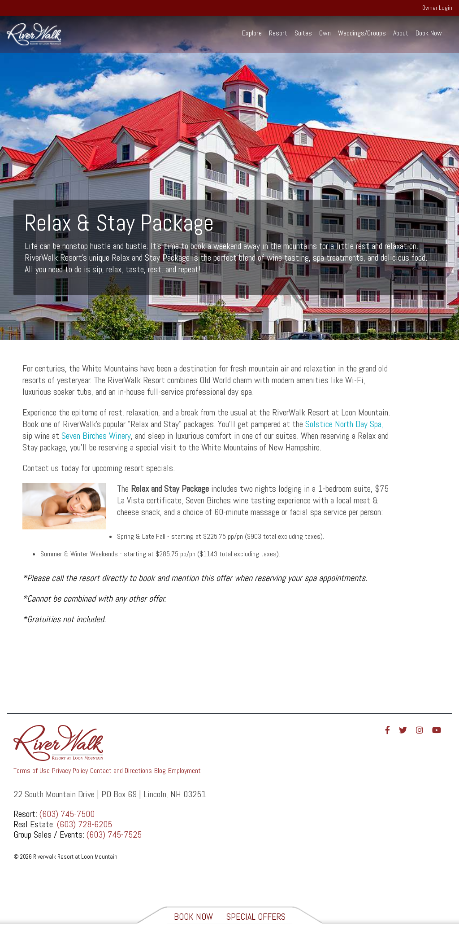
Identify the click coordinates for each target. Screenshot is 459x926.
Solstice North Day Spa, (344, 424)
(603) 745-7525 (114, 834)
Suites (303, 33)
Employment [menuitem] (184, 770)
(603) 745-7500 (67, 814)
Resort (278, 33)
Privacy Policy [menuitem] (70, 770)
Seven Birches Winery (96, 435)
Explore (252, 33)
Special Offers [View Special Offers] (256, 916)
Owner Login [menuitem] (437, 8)
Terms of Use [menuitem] (31, 770)
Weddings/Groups (362, 33)
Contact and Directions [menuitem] (121, 770)
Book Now (429, 33)
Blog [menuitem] (160, 770)
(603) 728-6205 (84, 824)
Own (325, 33)
